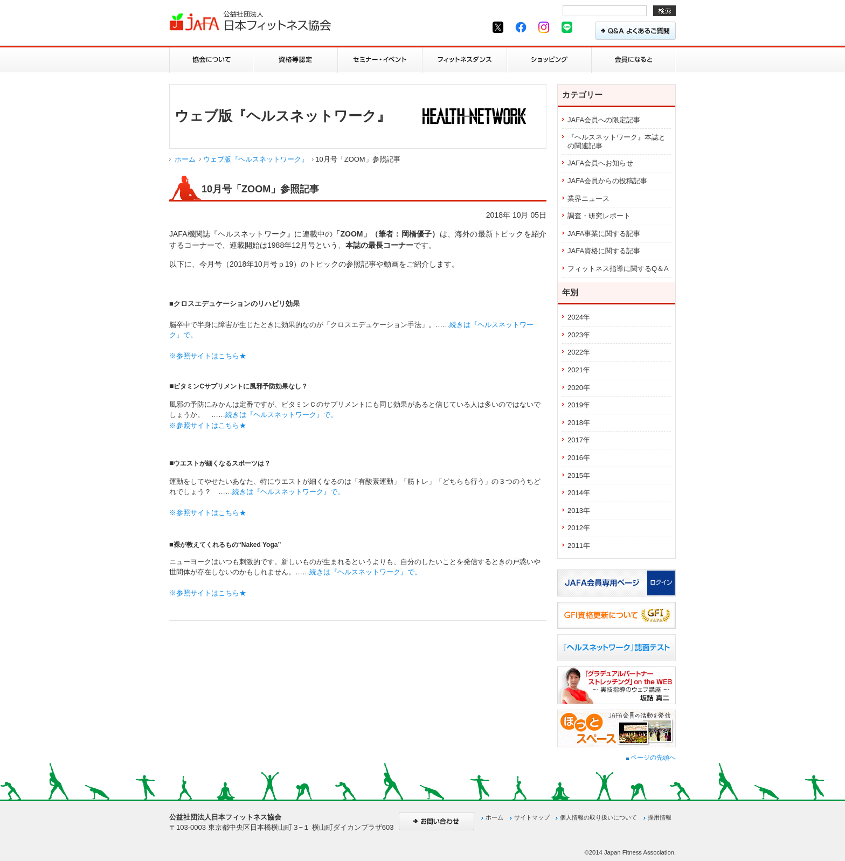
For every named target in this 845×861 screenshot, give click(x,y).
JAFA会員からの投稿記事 (607, 181)
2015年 (578, 475)
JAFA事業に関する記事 (603, 234)
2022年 (578, 352)
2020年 (578, 388)
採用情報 (659, 817)
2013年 (578, 510)
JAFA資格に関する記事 (603, 251)
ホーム (185, 159)
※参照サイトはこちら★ (207, 356)
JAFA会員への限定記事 (603, 120)
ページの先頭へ (651, 757)
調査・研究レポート (599, 216)
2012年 (578, 528)
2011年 (578, 545)
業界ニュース (588, 199)
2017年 (578, 440)
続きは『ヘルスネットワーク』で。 (281, 415)
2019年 (578, 405)
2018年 (578, 423)
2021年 (578, 370)
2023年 (578, 335)
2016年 (578, 458)
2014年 (578, 493)
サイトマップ (532, 817)
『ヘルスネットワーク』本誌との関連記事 (616, 141)
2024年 (578, 317)
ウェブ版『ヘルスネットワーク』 (255, 159)
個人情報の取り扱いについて (598, 817)
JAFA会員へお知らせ (600, 163)
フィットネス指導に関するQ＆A (618, 269)
